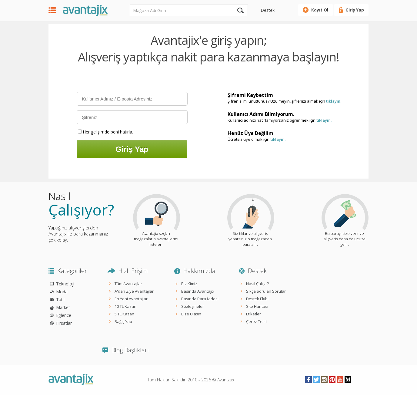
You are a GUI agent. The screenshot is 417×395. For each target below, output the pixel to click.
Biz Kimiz (189, 283)
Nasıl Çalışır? (257, 283)
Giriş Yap (354, 10)
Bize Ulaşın (191, 314)
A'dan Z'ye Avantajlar (134, 291)
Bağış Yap (123, 321)
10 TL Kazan (125, 306)
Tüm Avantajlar (128, 283)
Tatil (60, 299)
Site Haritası (257, 306)
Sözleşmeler (192, 306)
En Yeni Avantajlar (131, 298)
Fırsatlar (64, 323)
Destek (268, 10)
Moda (62, 292)
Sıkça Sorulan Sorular (266, 291)
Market (63, 307)
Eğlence (63, 315)
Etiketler (253, 314)
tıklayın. (333, 101)
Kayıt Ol (319, 10)
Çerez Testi (256, 321)
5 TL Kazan (124, 314)
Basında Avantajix (197, 291)
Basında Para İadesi (200, 298)
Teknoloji (65, 284)
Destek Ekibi (257, 298)
